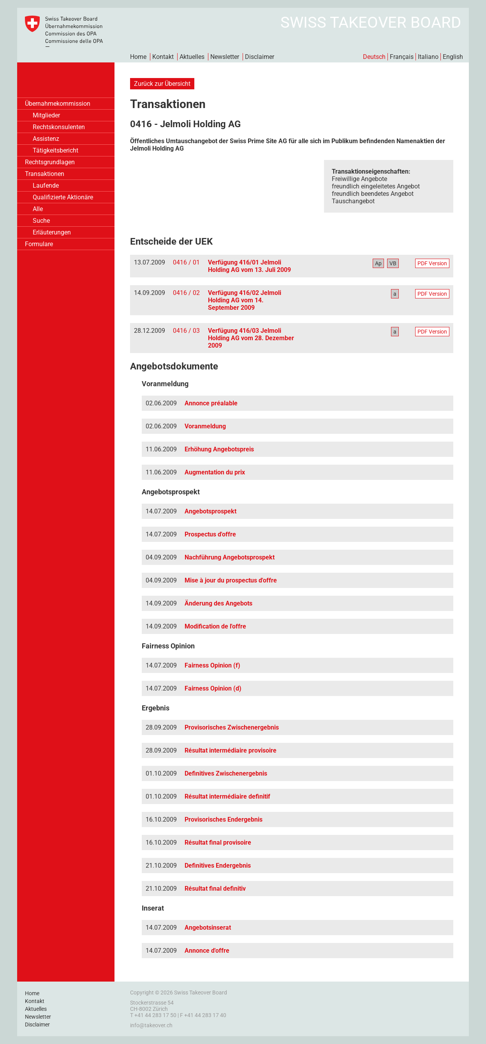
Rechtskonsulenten (59, 127)
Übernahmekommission (57, 103)
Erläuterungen (52, 232)
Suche (41, 220)
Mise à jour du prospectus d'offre (231, 580)
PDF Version (432, 263)
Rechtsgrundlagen (50, 162)
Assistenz (46, 138)
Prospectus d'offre (210, 534)
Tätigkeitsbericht (55, 150)
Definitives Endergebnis (218, 865)
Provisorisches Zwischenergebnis (232, 727)
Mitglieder (46, 115)
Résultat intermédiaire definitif (227, 796)
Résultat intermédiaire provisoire (230, 750)
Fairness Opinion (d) (213, 688)
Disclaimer (259, 56)
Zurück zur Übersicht (162, 83)
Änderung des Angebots (218, 603)
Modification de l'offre (215, 626)
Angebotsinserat (208, 927)
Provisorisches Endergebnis (223, 819)
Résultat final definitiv (215, 888)
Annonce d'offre (207, 950)
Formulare (39, 244)
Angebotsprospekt (210, 511)
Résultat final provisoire (218, 842)
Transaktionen (44, 174)
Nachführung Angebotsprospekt (230, 557)
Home (138, 56)
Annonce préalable (211, 403)
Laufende (46, 185)
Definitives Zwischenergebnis (226, 773)
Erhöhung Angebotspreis (219, 449)
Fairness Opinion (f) (212, 665)
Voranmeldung (205, 426)
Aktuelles (192, 56)
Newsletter (224, 56)
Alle (38, 209)
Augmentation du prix (215, 472)
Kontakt (163, 56)
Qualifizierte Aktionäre (63, 197)
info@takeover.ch (151, 1025)
